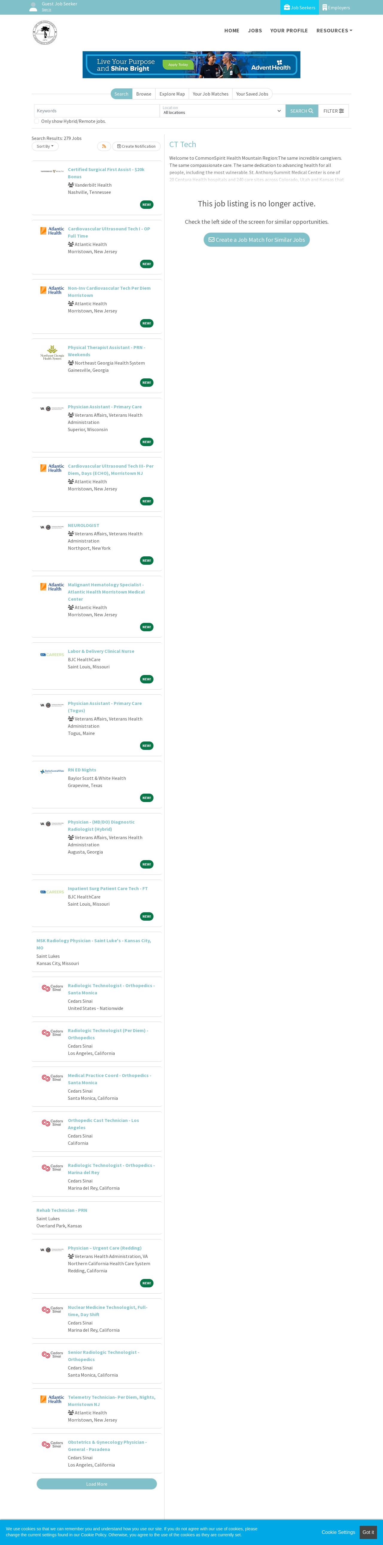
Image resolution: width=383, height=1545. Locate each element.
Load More (96, 1484)
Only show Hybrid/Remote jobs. (73, 121)
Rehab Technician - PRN (62, 1210)
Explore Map (172, 94)
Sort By (43, 146)
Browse (143, 94)
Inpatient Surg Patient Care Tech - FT (108, 888)
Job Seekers (299, 7)
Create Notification (136, 146)
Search (121, 94)
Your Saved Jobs (252, 94)
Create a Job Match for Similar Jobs (257, 239)
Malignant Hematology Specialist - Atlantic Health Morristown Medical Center (106, 592)
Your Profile (289, 30)
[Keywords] (97, 110)
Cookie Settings (338, 1532)
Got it (368, 1532)
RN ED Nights (82, 770)
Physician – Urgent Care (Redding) (105, 1248)
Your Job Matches (211, 94)
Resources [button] (332, 30)
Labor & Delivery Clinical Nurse (101, 651)
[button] (333, 110)
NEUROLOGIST (83, 525)
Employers (336, 7)
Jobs (255, 30)
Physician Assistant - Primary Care (105, 407)
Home (232, 30)
